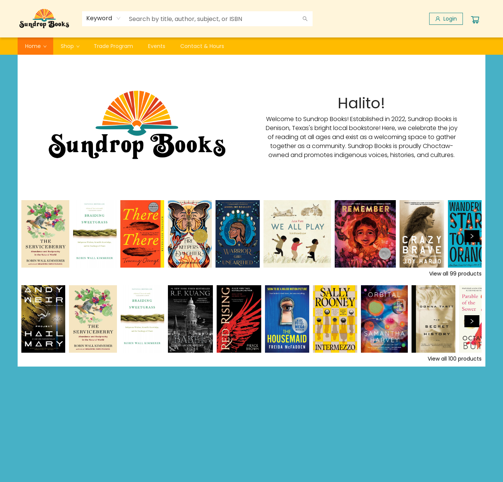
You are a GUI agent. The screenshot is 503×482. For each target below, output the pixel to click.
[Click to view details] (45, 234)
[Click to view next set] (471, 236)
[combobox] (103, 18)
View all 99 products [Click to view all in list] (455, 273)
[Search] (305, 18)
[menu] (251, 46)
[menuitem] (35, 46)
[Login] (446, 19)
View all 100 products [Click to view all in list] (455, 358)
